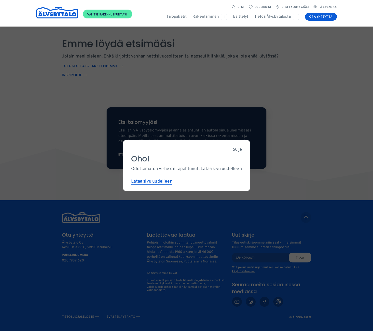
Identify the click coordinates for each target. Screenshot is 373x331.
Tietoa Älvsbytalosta (272, 16)
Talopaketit (176, 16)
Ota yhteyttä (321, 16)
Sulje (237, 149)
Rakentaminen (206, 16)
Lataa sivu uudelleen (151, 181)
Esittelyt (240, 16)
